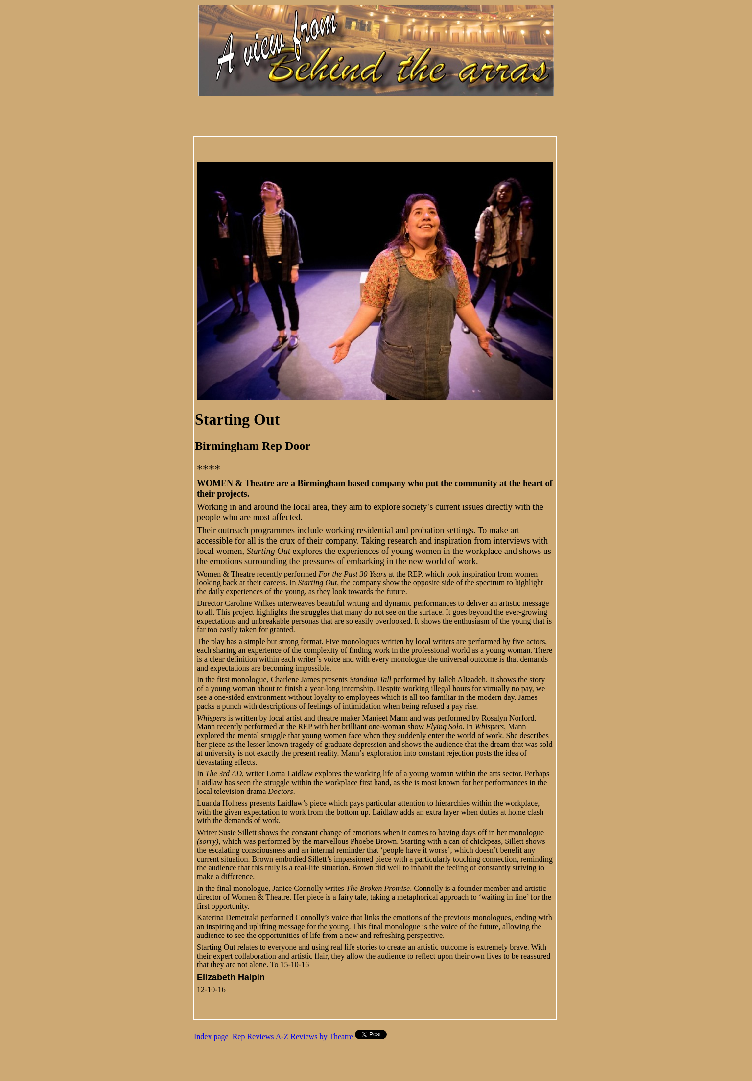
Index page (211, 1037)
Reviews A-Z (267, 1037)
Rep (239, 1037)
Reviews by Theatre (321, 1037)
